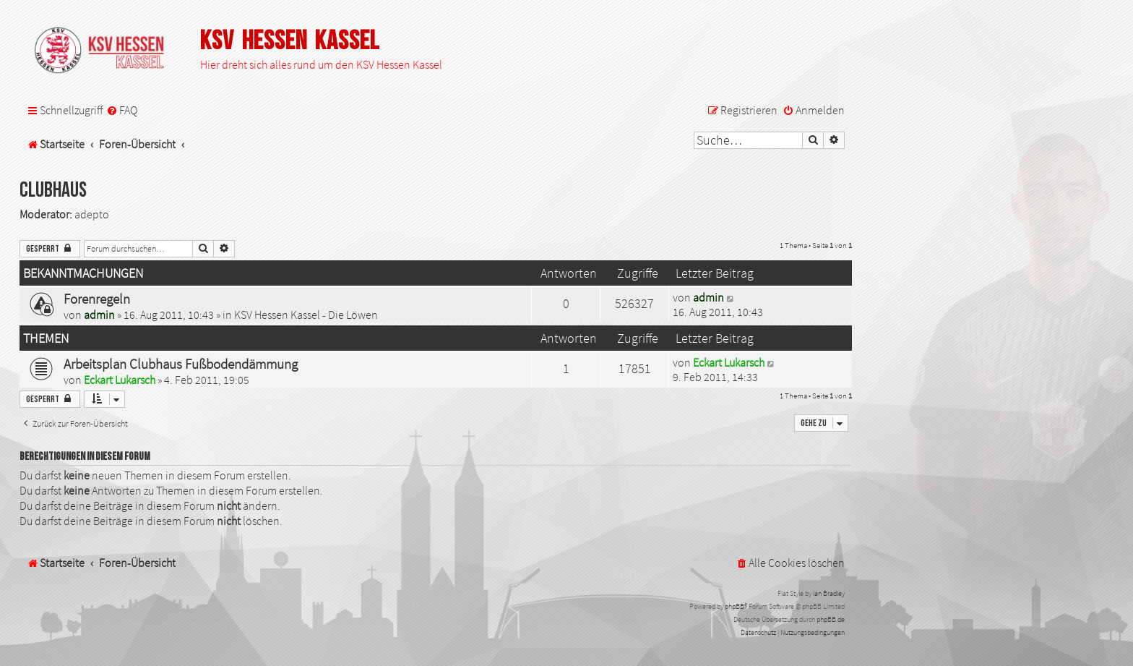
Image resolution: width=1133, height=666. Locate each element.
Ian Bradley (829, 593)
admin (99, 314)
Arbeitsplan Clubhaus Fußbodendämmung (181, 363)
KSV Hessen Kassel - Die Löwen (306, 314)
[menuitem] (121, 110)
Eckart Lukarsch (119, 379)
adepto (91, 214)
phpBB (734, 606)
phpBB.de (831, 619)
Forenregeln (97, 298)
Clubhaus (53, 190)
